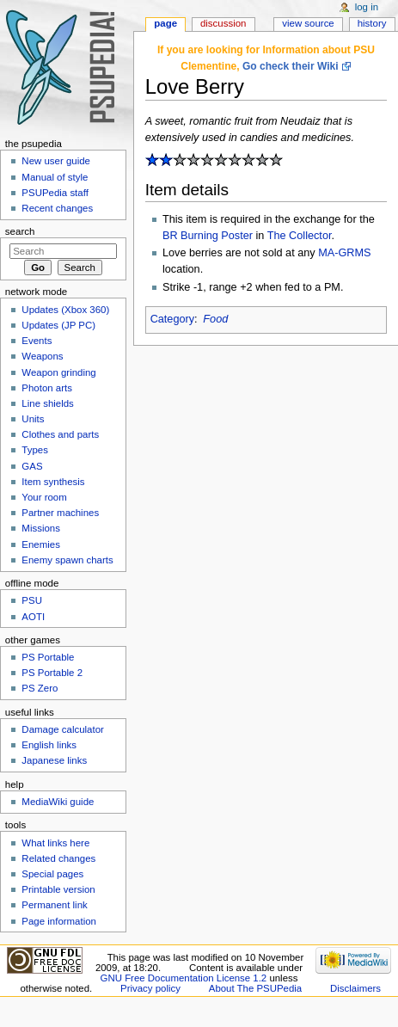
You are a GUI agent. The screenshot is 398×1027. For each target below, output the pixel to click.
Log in (366, 7)
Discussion (223, 23)
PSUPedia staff (54, 193)
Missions (40, 528)
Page (165, 23)
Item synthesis (52, 482)
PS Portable (47, 657)
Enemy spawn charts (67, 560)
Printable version (58, 889)
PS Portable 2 (52, 672)
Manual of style (54, 177)
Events (36, 340)
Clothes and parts (60, 434)
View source (308, 23)
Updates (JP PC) (58, 325)
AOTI (33, 617)
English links (49, 745)
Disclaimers (355, 988)
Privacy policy (150, 988)
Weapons (42, 356)
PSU (31, 600)
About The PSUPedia (255, 988)
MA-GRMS (344, 253)
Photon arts (46, 388)
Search (20, 231)
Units (32, 419)
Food (215, 319)
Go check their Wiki (290, 66)
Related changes (58, 858)
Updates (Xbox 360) (65, 309)
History (372, 23)
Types (34, 450)
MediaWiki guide (57, 801)
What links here (55, 843)
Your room (43, 497)
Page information (58, 921)
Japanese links (54, 760)
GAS (31, 466)
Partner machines (60, 512)
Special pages (52, 874)
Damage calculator (62, 729)
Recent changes (57, 208)
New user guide (55, 161)
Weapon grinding (58, 372)
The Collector (299, 236)
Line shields (47, 403)
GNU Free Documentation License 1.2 (184, 978)
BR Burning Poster (207, 236)
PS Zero (39, 688)
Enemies (40, 544)
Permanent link (54, 905)
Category (172, 319)
